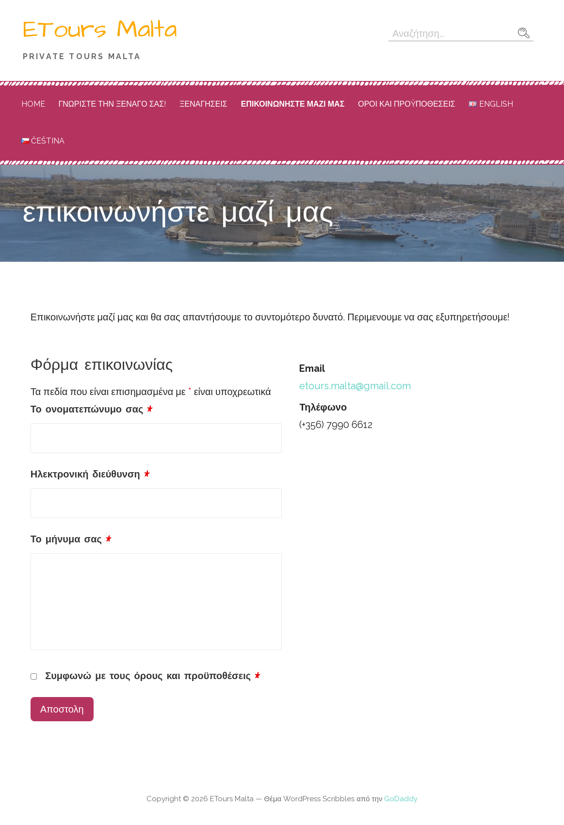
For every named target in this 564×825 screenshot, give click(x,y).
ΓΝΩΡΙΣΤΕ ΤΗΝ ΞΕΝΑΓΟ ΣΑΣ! (112, 104)
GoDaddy (401, 798)
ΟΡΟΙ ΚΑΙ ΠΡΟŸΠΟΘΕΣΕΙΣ (406, 104)
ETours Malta (100, 29)
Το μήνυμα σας (71, 539)
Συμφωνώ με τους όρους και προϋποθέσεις (152, 676)
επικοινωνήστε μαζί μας (293, 104)
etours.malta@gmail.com (355, 386)
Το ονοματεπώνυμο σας (92, 409)
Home (33, 104)
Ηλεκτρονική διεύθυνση (90, 474)
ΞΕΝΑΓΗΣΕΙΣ (203, 104)
